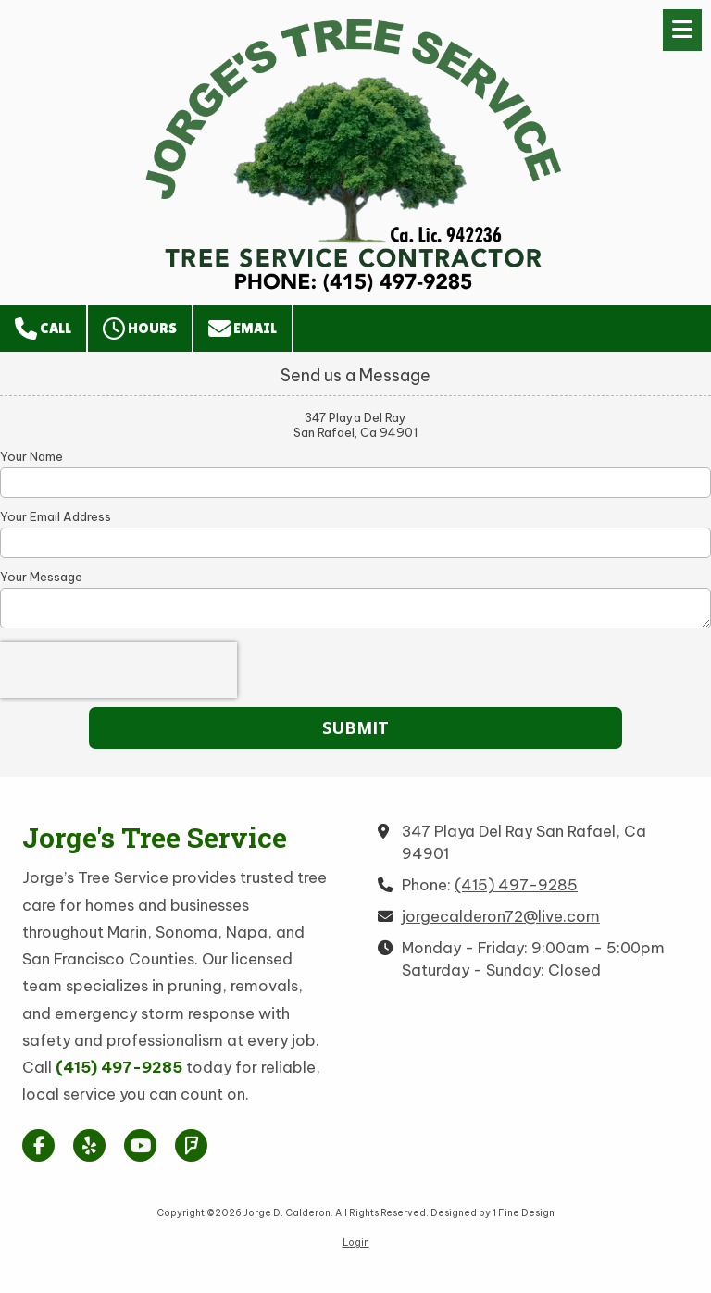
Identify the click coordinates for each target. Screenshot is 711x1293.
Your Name (31, 456)
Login (356, 1243)
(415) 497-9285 (516, 885)
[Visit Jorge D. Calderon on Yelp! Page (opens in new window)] (89, 1145)
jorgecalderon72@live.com (501, 916)
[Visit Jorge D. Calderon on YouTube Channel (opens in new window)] (140, 1145)
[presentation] (118, 670)
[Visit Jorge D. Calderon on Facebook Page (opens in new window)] (38, 1145)
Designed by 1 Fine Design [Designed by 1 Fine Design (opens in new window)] (492, 1213)
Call (43, 328)
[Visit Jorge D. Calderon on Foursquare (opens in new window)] (191, 1145)
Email (242, 328)
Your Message (41, 576)
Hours (140, 328)
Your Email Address (55, 516)
